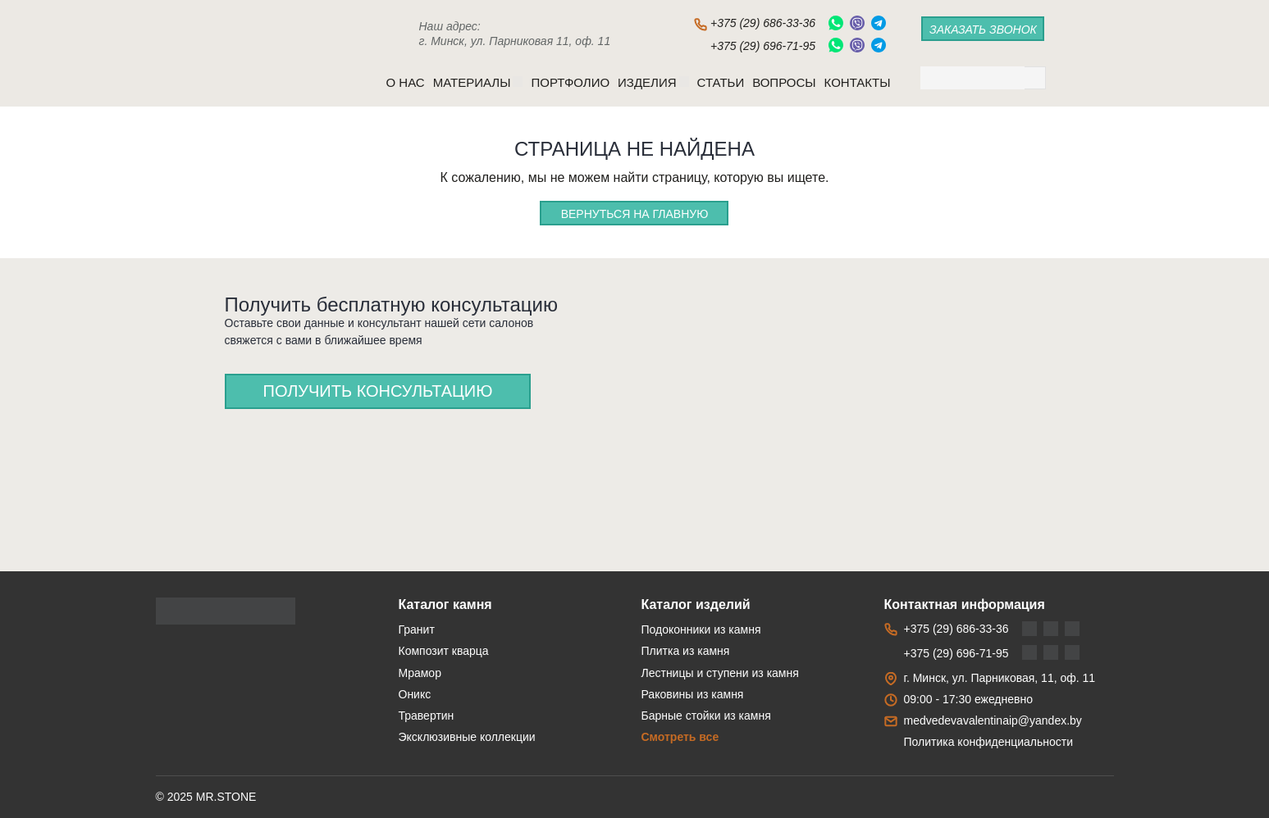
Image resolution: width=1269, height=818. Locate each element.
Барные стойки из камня (706, 715)
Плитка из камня (685, 650)
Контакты (857, 82)
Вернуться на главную (635, 213)
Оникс (415, 694)
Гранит (417, 629)
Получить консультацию (378, 391)
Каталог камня (445, 604)
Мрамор (420, 672)
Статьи (721, 82)
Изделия (653, 82)
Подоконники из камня (701, 629)
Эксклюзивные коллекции (467, 736)
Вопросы (783, 82)
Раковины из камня (692, 694)
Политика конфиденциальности (989, 741)
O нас (405, 82)
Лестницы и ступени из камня (720, 672)
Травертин (426, 715)
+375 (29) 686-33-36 (762, 23)
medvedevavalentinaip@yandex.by (993, 720)
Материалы (478, 82)
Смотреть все (680, 736)
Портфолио (570, 82)
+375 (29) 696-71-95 (762, 45)
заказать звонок (983, 29)
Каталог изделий (696, 604)
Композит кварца (444, 650)
